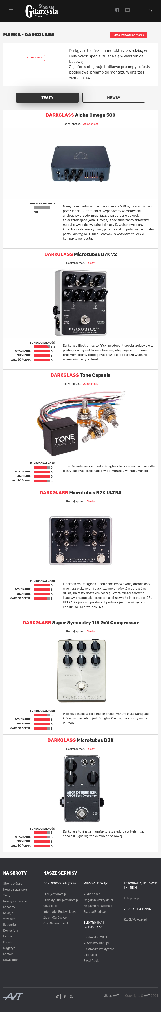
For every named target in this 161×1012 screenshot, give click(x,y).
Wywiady (9, 919)
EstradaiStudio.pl (95, 912)
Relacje (8, 913)
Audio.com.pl (92, 894)
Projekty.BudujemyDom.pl (60, 900)
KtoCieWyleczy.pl (135, 920)
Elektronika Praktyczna (99, 949)
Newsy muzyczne (15, 901)
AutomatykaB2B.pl (96, 943)
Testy (6, 895)
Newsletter (10, 960)
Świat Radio (91, 961)
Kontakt (8, 954)
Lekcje (7, 936)
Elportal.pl (90, 955)
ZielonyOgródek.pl (55, 917)
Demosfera (10, 930)
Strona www (35, 57)
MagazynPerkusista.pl (98, 906)
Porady (8, 942)
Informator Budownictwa (60, 912)
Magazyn (9, 948)
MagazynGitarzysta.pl (98, 900)
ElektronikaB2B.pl (95, 937)
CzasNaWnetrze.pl (55, 923)
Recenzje (9, 925)
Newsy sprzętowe (15, 889)
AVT (147, 996)
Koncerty (9, 907)
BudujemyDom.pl (54, 894)
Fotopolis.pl (131, 898)
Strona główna (13, 884)
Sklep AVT (111, 995)
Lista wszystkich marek (128, 34)
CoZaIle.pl (50, 906)
